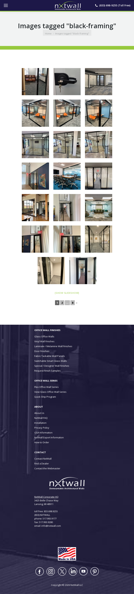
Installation (40, 422)
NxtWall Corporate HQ (46, 496)
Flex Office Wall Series (46, 387)
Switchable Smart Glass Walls (50, 361)
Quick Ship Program (45, 396)
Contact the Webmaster (47, 468)
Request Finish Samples (47, 370)
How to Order (41, 442)
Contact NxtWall (43, 458)
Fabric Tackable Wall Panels (49, 356)
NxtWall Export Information (49, 437)
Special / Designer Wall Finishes (51, 365)
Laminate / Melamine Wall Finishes (53, 346)
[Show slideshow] (67, 292)
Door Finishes (41, 351)
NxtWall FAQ (41, 418)
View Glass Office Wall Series (50, 391)
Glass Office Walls (44, 336)
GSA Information (43, 432)
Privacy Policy (41, 427)
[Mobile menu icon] (6, 5)
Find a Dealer (41, 463)
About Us (39, 413)
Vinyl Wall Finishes (44, 341)
